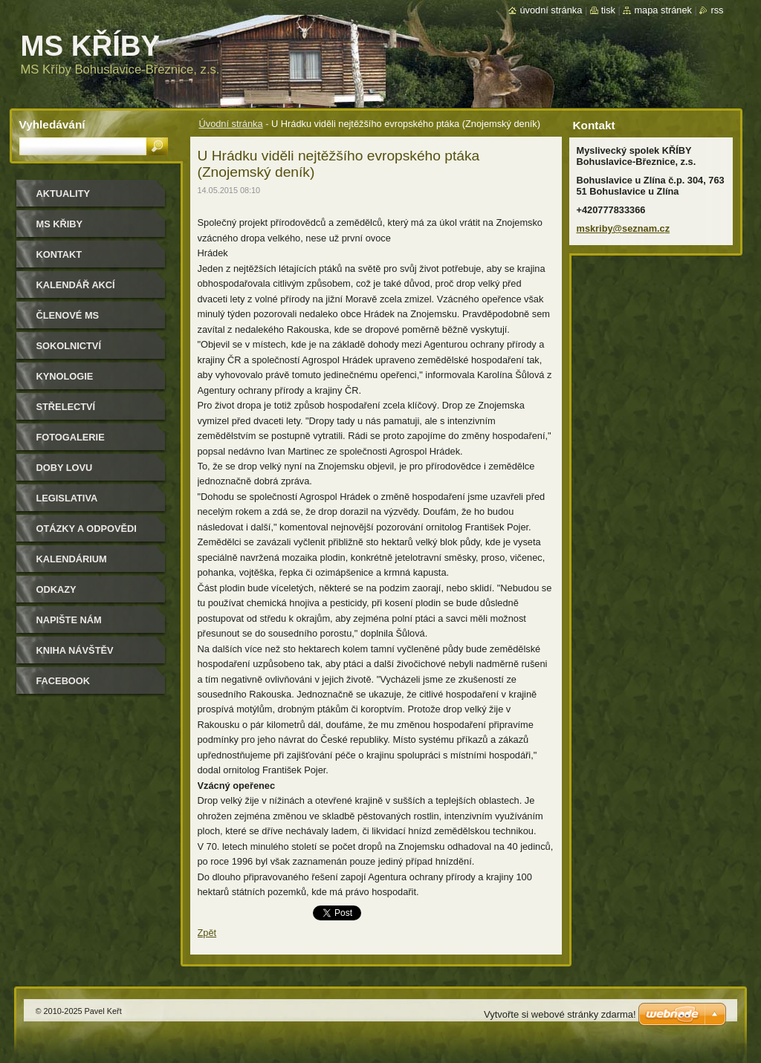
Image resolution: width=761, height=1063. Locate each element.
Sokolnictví (68, 345)
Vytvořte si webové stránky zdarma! (560, 1014)
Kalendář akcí (75, 284)
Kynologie (65, 376)
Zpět (207, 932)
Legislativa (67, 498)
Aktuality (63, 193)
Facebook (63, 680)
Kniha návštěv (75, 650)
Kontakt (59, 254)
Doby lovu (64, 467)
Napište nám (69, 619)
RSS (716, 10)
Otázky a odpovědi (86, 528)
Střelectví (66, 406)
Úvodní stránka (231, 123)
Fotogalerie (70, 437)
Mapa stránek (663, 10)
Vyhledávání (52, 124)
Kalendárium (71, 559)
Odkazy (56, 589)
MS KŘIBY (59, 224)
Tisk (608, 10)
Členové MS (68, 315)
